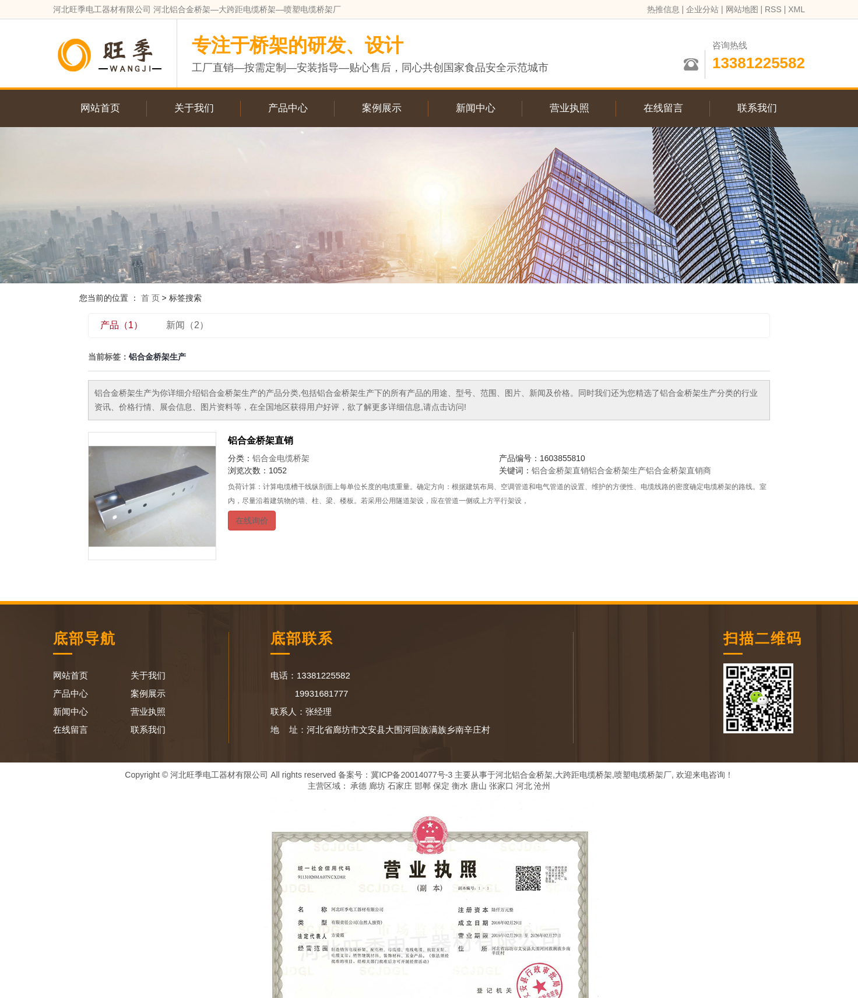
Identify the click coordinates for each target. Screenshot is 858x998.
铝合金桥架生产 (617, 470)
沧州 (542, 785)
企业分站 (702, 9)
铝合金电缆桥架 (281, 458)
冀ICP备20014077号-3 (411, 774)
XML (796, 9)
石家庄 (400, 785)
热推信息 (663, 9)
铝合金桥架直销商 (678, 470)
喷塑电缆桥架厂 (642, 774)
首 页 (150, 298)
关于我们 (194, 108)
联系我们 (757, 108)
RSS (773, 9)
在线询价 (251, 520)
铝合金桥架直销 (260, 440)
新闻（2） (187, 325)
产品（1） (121, 325)
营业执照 (569, 108)
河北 (524, 785)
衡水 (460, 785)
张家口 (501, 785)
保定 (441, 785)
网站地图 (742, 9)
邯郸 (422, 785)
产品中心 (288, 108)
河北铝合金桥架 (524, 774)
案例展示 (382, 108)
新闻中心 (475, 108)
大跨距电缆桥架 (583, 774)
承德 (358, 785)
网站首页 (100, 108)
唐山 (478, 785)
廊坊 (377, 785)
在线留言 (663, 108)
